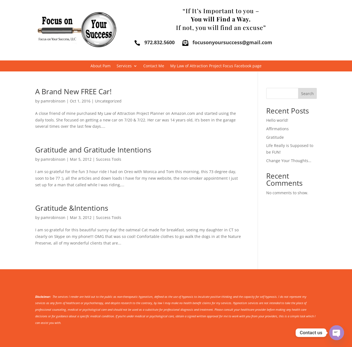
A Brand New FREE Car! (73, 91)
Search (307, 93)
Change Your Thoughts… (288, 160)
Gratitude (275, 137)
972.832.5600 (159, 42)
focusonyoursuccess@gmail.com (232, 42)
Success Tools (108, 159)
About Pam (100, 66)
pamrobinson (53, 101)
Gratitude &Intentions (71, 208)
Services (124, 66)
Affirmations (277, 128)
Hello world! (277, 120)
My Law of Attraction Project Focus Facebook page (216, 66)
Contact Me (153, 66)
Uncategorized (108, 101)
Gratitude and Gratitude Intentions (93, 150)
